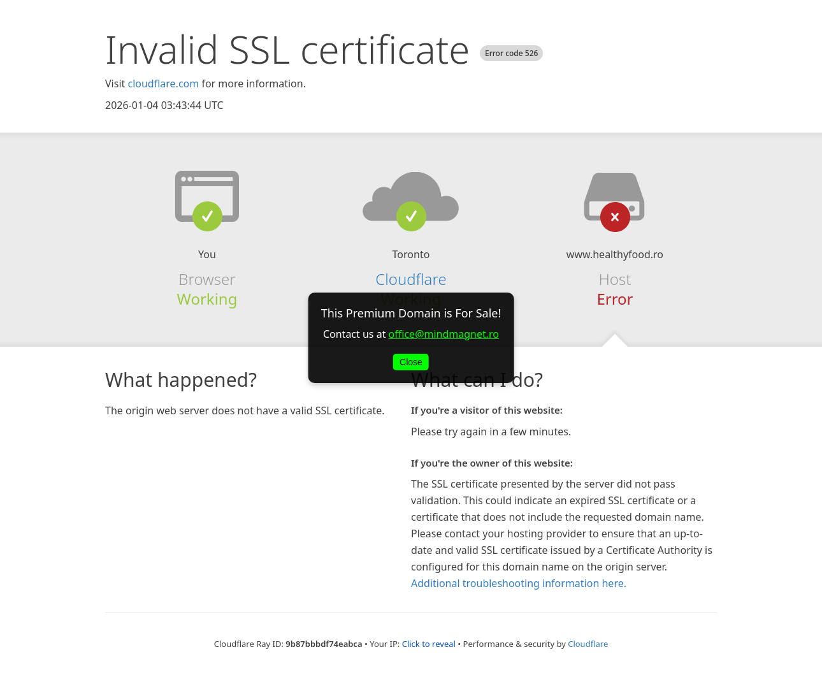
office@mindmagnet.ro (444, 334)
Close (411, 362)
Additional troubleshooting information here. (518, 583)
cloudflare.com (163, 83)
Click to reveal (429, 644)
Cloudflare (410, 278)
